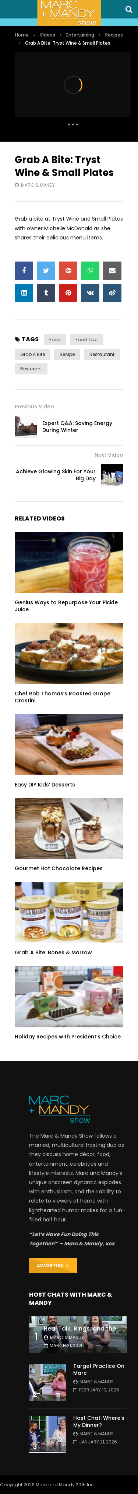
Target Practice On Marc (98, 1369)
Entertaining (80, 35)
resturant (31, 369)
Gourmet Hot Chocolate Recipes (59, 868)
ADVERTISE (53, 1265)
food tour (86, 339)
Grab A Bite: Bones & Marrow (53, 952)
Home (22, 35)
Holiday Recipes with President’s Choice (68, 1036)
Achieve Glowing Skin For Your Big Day (56, 475)
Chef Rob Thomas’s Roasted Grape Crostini (62, 697)
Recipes (114, 35)
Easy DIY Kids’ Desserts (45, 784)
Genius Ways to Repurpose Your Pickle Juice (66, 606)
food (55, 339)
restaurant (101, 354)
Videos (47, 35)
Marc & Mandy (38, 185)
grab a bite (32, 354)
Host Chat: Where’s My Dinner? (98, 1421)
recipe (67, 354)
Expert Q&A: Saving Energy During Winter (77, 426)
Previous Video (34, 406)
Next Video (109, 455)
